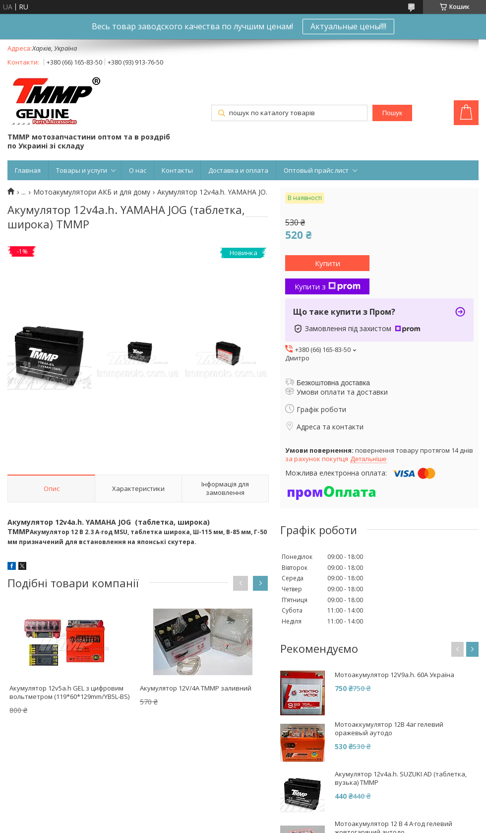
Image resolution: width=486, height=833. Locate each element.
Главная (28, 170)
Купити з (328, 286)
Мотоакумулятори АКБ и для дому (91, 192)
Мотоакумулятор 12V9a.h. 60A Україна (394, 675)
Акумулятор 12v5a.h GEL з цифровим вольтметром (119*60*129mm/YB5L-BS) (69, 692)
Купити (327, 263)
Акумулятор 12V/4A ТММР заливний (195, 688)
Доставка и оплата (238, 170)
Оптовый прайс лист (316, 170)
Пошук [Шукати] (392, 113)
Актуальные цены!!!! (348, 26)
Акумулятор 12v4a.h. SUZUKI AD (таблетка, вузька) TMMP (401, 778)
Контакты (177, 170)
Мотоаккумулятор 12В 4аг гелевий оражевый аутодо (389, 728)
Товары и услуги (81, 170)
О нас (137, 170)
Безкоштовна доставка (333, 383)
